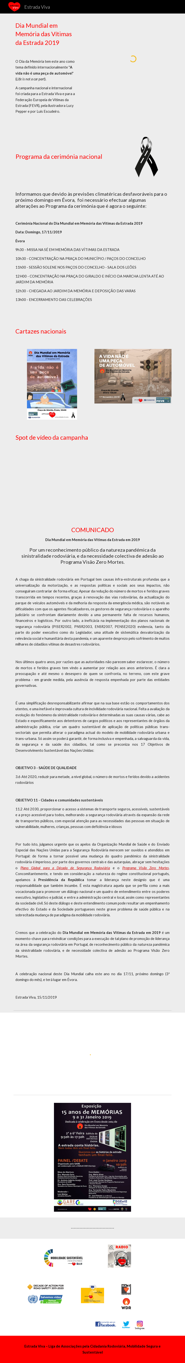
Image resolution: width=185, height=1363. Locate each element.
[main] (45, 72)
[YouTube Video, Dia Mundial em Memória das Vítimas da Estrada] (92, 477)
